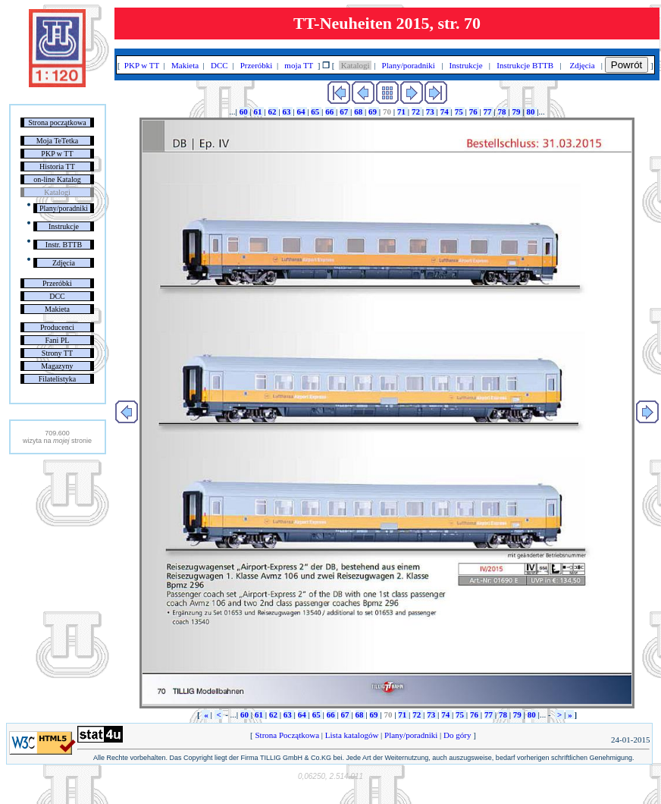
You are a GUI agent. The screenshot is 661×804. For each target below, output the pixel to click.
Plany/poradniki (63, 208)
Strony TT (57, 353)
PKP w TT (57, 153)
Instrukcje (64, 226)
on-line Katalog (56, 179)
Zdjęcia (63, 263)
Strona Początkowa (287, 735)
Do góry (457, 735)
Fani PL (57, 340)
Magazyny (57, 366)
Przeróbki (57, 283)
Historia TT (57, 166)
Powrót (626, 65)
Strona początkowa (57, 122)
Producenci (57, 327)
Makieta (57, 309)
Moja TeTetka (57, 141)
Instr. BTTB (63, 244)
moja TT (299, 65)
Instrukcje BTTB (525, 65)
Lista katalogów (352, 735)
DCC (57, 296)
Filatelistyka (57, 379)
